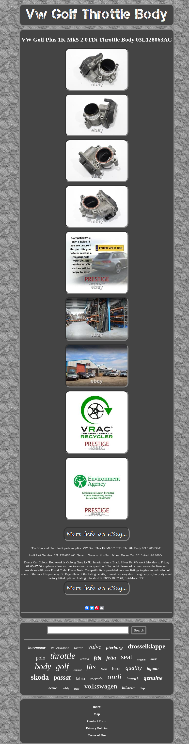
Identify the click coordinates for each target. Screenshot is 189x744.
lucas (153, 659)
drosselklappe (146, 646)
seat (126, 657)
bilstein (128, 687)
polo (40, 658)
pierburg (114, 647)
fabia (80, 678)
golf (62, 666)
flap (142, 688)
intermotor (36, 648)
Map (97, 714)
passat (62, 677)
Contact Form (96, 721)
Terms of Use (97, 735)
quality (134, 668)
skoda (40, 677)
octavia (84, 659)
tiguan (153, 668)
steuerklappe (59, 648)
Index (97, 707)
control (77, 669)
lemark (132, 678)
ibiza (76, 688)
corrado (96, 679)
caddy (65, 688)
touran (78, 648)
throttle (62, 656)
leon (104, 669)
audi (115, 676)
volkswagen (100, 686)
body (43, 666)
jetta (111, 658)
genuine (153, 678)
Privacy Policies (97, 728)
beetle (52, 688)
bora (116, 668)
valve (94, 646)
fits (91, 666)
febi (97, 658)
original (141, 659)
